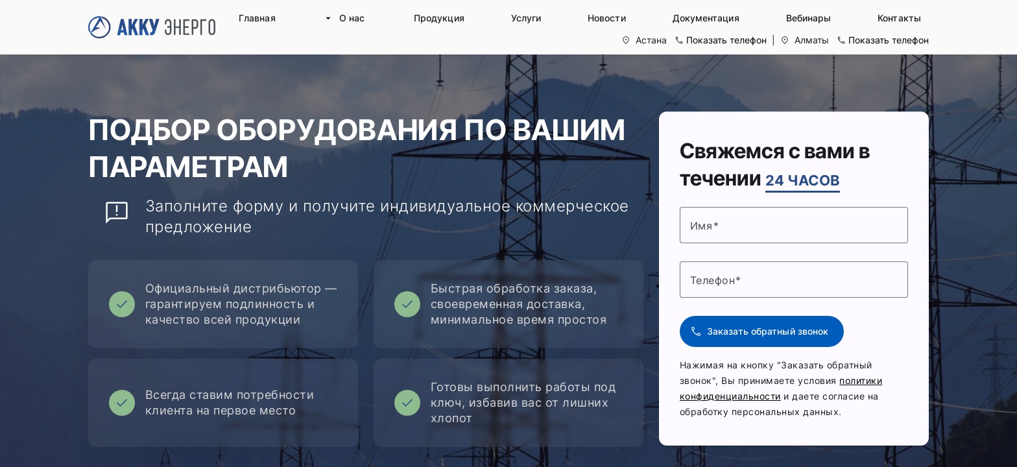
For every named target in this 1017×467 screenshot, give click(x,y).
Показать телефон (726, 39)
